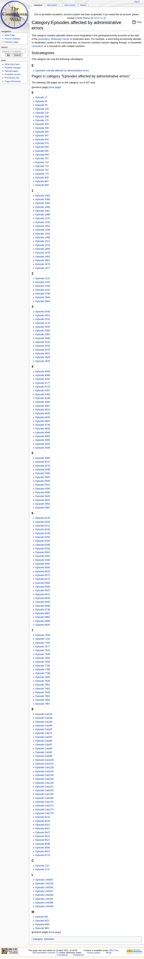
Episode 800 (42, 177)
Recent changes (12, 39)
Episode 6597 (42, 590)
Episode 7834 (42, 681)
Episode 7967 (42, 704)
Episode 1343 (42, 233)
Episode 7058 (42, 635)
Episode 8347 (42, 828)
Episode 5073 (42, 462)
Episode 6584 (42, 583)
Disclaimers (78, 955)
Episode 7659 (42, 661)
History (83, 5)
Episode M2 (41, 916)
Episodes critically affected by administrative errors (62, 70)
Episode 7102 (42, 639)
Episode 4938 (42, 447)
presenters (44, 39)
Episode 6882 (42, 617)
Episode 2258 (42, 286)
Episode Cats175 (44, 813)
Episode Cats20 (43, 714)
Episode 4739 (42, 425)
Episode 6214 (42, 525)
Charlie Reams (82, 18)
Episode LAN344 (44, 899)
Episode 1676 (42, 252)
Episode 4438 (42, 398)
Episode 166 (42, 116)
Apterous (98, 18)
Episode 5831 (42, 500)
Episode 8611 (42, 851)
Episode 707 (42, 158)
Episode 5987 (42, 507)
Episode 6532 (42, 571)
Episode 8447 (42, 832)
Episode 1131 (42, 218)
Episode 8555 (42, 847)
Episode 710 (42, 162)
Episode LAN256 (44, 887)
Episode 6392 (42, 556)
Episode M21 (42, 920)
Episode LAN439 (44, 906)
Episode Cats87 (43, 744)
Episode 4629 (42, 417)
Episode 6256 (42, 537)
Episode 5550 (42, 488)
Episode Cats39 (43, 722)
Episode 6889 (42, 621)
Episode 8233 (42, 821)
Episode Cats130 (44, 771)
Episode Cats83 (43, 737)
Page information (13, 81)
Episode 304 (42, 131)
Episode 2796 (42, 293)
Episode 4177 (42, 383)
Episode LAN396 (44, 902)
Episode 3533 (42, 346)
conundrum (38, 46)
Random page (11, 42)
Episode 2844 (42, 297)
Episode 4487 (42, 406)
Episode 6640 (42, 598)
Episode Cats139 (44, 775)
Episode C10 (42, 865)
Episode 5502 (42, 477)
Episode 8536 (42, 844)
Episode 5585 (42, 492)
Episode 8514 (42, 836)
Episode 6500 (42, 567)
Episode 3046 (42, 311)
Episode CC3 (42, 869)
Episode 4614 (42, 409)
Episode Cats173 (44, 809)
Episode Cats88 (43, 748)
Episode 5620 (42, 496)
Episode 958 (42, 185)
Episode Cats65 (43, 729)
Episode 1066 (42, 207)
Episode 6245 (42, 529)
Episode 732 (42, 170)
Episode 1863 (42, 256)
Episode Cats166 (44, 798)
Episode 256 (42, 128)
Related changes (13, 67)
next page (55, 87)
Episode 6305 (42, 541)
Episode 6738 (42, 609)
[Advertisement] (13, 113)
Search (4, 47)
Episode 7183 (42, 643)
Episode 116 (42, 113)
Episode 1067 (42, 211)
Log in (137, 1)
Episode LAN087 (44, 879)
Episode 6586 (42, 586)
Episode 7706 (42, 665)
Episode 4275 (42, 386)
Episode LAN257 (44, 891)
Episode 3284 (42, 330)
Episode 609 (42, 154)
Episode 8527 (42, 840)
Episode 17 (41, 97)
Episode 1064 (42, 203)
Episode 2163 (42, 282)
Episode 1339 (42, 229)
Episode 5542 (42, 484)
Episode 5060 (42, 458)
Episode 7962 (42, 696)
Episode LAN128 (44, 883)
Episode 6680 (42, 602)
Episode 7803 (42, 677)
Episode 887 (42, 181)
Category (37, 939)
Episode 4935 (42, 444)
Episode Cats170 (44, 802)
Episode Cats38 (43, 718)
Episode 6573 (42, 575)
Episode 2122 (42, 278)
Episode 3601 (42, 353)
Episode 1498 (42, 237)
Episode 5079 (42, 465)
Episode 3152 (42, 319)
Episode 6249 (42, 533)
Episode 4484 (42, 402)
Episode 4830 (42, 428)
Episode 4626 (42, 413)
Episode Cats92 (43, 752)
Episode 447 (42, 135)
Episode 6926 (42, 625)
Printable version (13, 74)
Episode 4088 (42, 375)
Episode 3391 (42, 334)
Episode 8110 (42, 817)
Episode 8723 (42, 855)
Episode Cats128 (44, 767)
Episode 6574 (42, 579)
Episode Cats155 (44, 794)
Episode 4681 (42, 421)
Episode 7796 (42, 673)
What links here (12, 64)
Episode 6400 (42, 560)
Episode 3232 (42, 327)
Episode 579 (42, 143)
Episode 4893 (42, 436)
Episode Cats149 (44, 783)
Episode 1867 (42, 260)
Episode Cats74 (43, 733)
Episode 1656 (42, 249)
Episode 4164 (42, 379)
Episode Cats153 (44, 790)
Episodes (49, 939)
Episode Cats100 (44, 760)
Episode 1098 (42, 214)
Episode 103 (42, 109)
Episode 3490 (42, 338)
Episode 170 (42, 120)
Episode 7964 (42, 700)
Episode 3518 (42, 342)
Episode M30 (42, 924)
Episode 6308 (42, 545)
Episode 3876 (42, 361)
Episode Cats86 (43, 741)
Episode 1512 (42, 241)
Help (139, 22)
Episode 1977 (42, 268)
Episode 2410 (42, 290)
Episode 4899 (42, 440)
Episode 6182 (42, 522)
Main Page (10, 35)
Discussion (52, 5)
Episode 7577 (42, 646)
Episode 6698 (42, 606)
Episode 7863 (42, 688)
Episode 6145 (42, 518)
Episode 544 (42, 139)
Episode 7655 (42, 658)
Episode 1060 (42, 199)
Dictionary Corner (60, 39)
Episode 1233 (42, 222)
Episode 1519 (42, 245)
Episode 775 (42, 174)
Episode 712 (42, 166)
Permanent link (12, 78)
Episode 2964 (42, 301)
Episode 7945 (42, 692)
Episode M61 (42, 928)
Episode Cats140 (44, 779)
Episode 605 (42, 151)
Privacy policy (93, 952)
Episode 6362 (42, 552)
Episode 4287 (42, 390)
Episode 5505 (42, 481)
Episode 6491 (42, 563)
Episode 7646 (42, 654)
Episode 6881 (42, 613)
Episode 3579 (42, 349)
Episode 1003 (42, 195)
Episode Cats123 (44, 763)
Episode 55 (41, 101)
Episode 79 (41, 105)
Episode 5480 (42, 473)
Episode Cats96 (43, 756)
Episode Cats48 (43, 725)
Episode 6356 (42, 548)
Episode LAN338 (44, 895)
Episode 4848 (42, 432)
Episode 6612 (42, 594)
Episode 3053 (42, 315)
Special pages (11, 71)
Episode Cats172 (44, 805)
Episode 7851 (42, 684)
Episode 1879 (42, 264)
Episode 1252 (42, 226)
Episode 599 (42, 147)
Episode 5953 (42, 504)
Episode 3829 (42, 357)
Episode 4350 (42, 394)
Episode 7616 (42, 650)
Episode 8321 (42, 824)
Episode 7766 (42, 669)
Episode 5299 (42, 469)
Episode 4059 (42, 371)
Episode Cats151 (44, 786)
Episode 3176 (42, 323)
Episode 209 (42, 124)
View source (70, 5)
